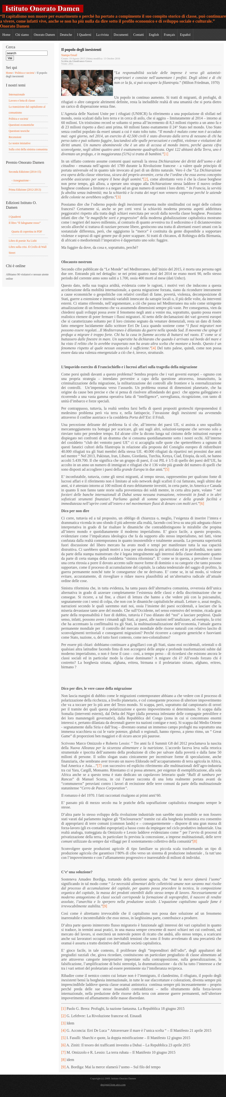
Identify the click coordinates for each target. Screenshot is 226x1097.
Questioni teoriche (19, 131)
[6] (202, 504)
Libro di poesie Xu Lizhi (23, 240)
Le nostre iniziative (20, 143)
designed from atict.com (113, 1084)
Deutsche (66, 35)
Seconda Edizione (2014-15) (25, 171)
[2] (145, 179)
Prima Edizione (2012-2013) (25, 189)
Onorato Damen (44, 35)
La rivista (102, 35)
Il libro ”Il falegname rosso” (24, 222)
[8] (195, 841)
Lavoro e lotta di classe (22, 100)
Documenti (121, 35)
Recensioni (15, 137)
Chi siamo (22, 35)
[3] (118, 197)
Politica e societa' (25, 72)
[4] (153, 348)
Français (169, 35)
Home (6, 35)
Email (73, 55)
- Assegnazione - (21, 180)
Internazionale (17, 94)
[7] (99, 766)
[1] (166, 154)
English (154, 35)
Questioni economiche (21, 124)
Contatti (138, 35)
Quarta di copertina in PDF (27, 231)
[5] (167, 469)
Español (185, 35)
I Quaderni (84, 35)
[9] (105, 906)
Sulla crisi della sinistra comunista (28, 149)
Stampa (65, 55)
